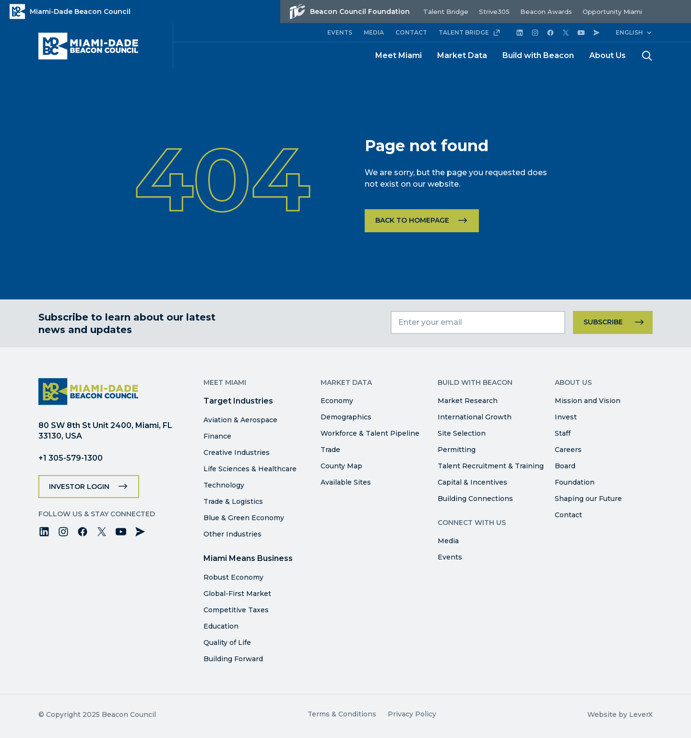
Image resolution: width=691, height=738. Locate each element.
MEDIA (374, 32)
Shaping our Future (588, 498)
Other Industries (232, 534)
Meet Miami (398, 55)
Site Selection (462, 433)
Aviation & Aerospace (240, 420)
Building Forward (233, 659)
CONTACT (411, 32)
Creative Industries (236, 452)
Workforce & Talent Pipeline (370, 433)
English (629, 32)
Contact (568, 515)
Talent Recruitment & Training (491, 466)
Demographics (346, 417)
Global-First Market (237, 593)
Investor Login (79, 486)
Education (220, 626)
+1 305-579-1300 (70, 458)
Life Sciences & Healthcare (250, 468)
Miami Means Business (248, 558)
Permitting (457, 449)
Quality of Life (227, 642)
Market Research (468, 400)
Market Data (462, 55)
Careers (568, 449)
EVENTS (339, 32)
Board (565, 466)
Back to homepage (412, 220)
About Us (607, 55)
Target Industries (238, 400)
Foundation (575, 482)
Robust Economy (233, 577)
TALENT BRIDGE (469, 32)
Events (450, 557)
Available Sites (346, 482)
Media (448, 540)
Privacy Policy (412, 714)
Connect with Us (472, 522)
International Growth (475, 417)
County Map (341, 466)
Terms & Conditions (342, 714)
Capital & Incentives (472, 482)
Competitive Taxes (236, 610)
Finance (217, 436)
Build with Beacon (538, 55)
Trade (330, 449)
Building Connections (475, 498)
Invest (566, 417)
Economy (337, 400)
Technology (223, 485)
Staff (563, 433)
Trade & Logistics (233, 501)
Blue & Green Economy (243, 517)
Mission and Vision (587, 400)
